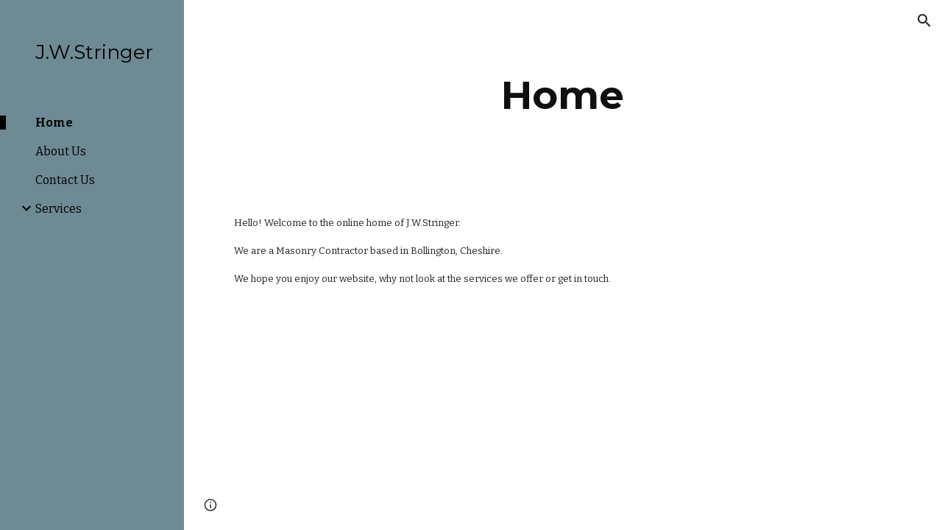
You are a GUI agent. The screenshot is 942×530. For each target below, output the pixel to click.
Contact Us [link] (65, 180)
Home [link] (54, 123)
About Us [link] (60, 151)
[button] (924, 20)
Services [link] (58, 209)
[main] (562, 95)
